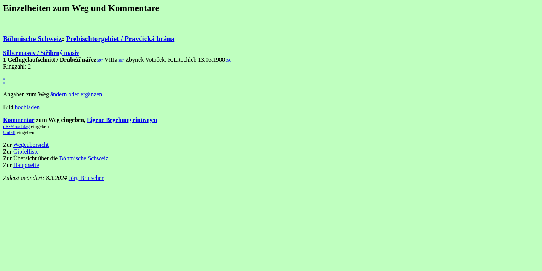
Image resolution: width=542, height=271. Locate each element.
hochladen (27, 107)
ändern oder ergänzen (76, 94)
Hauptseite (26, 165)
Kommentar (18, 120)
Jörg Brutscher (86, 178)
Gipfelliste (26, 151)
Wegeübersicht (31, 145)
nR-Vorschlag (16, 126)
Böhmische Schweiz (32, 39)
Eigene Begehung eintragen (122, 120)
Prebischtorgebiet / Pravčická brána (120, 39)
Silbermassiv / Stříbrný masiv (41, 53)
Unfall (9, 132)
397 (99, 60)
